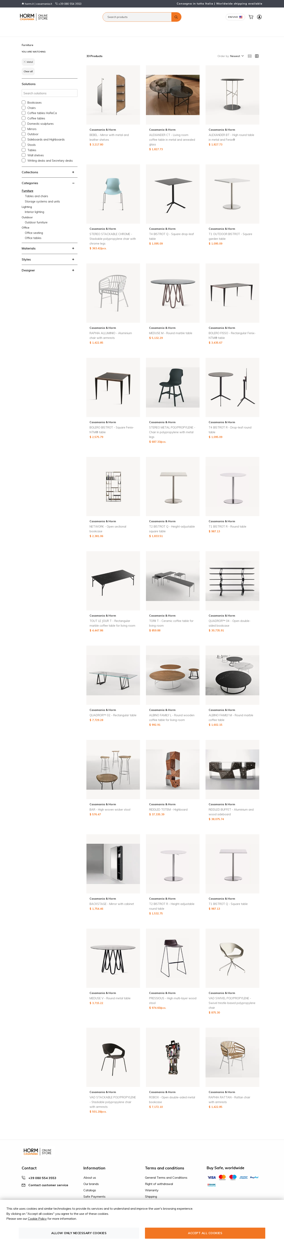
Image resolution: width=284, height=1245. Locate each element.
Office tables (33, 238)
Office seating (34, 233)
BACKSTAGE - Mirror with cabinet (112, 904)
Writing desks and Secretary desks (50, 160)
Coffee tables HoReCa (42, 113)
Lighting (55, 29)
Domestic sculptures (40, 124)
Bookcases (34, 102)
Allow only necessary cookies (78, 1233)
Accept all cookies (205, 1233)
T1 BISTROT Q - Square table (228, 904)
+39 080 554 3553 (68, 4)
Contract (93, 29)
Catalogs (89, 1190)
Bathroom (41, 29)
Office (81, 29)
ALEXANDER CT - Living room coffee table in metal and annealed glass (172, 139)
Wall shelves (35, 155)
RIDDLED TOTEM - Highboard (168, 809)
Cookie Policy (37, 1219)
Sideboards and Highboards (46, 139)
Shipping (151, 1196)
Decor (105, 29)
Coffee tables (36, 118)
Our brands (91, 1183)
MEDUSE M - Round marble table (170, 333)
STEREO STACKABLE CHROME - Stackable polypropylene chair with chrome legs (113, 238)
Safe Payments (94, 1196)
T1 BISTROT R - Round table (227, 526)
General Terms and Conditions (166, 1177)
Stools (31, 145)
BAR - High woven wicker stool (110, 809)
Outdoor (68, 29)
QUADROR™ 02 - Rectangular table (113, 715)
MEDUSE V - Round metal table (110, 998)
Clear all (28, 71)
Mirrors (31, 129)
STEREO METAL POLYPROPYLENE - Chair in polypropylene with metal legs (172, 432)
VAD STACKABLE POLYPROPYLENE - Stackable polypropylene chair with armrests (113, 1102)
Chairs (31, 108)
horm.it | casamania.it (37, 4)
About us (89, 1177)
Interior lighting (34, 212)
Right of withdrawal (159, 1183)
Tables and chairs (36, 196)
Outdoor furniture (36, 222)
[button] (236, 56)
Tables (31, 150)
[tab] (50, 172)
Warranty (152, 1190)
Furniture (26, 29)
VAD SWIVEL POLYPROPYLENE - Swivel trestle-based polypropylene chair (232, 1003)
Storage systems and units (42, 201)
